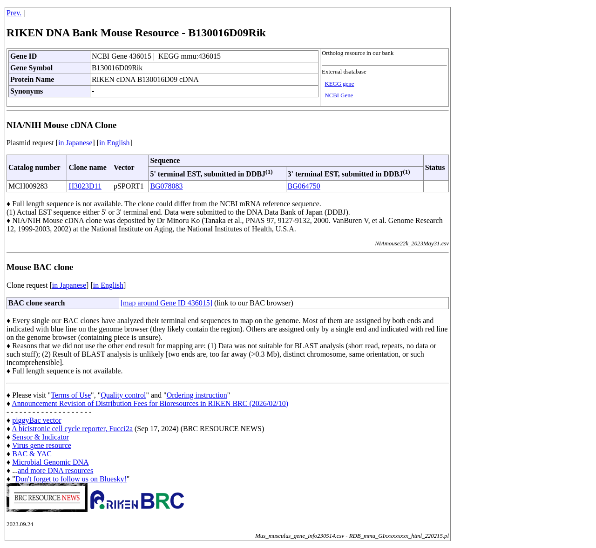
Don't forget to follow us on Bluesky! (71, 479)
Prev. (14, 13)
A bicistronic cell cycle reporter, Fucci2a (72, 429)
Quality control (123, 395)
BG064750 (304, 186)
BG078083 (166, 186)
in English (114, 143)
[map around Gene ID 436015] (166, 303)
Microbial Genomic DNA (50, 462)
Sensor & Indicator (40, 437)
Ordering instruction (197, 395)
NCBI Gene (339, 95)
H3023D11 (85, 186)
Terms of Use (71, 395)
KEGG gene (339, 84)
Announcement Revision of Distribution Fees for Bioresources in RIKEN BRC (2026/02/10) (150, 403)
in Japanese (75, 143)
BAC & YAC (32, 454)
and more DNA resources (55, 470)
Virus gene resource (41, 445)
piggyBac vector (36, 420)
